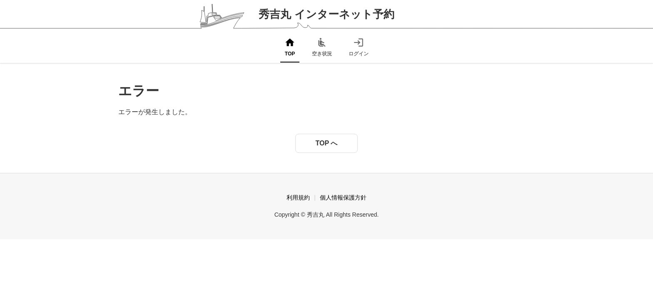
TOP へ (327, 143)
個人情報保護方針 (343, 197)
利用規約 (298, 197)
